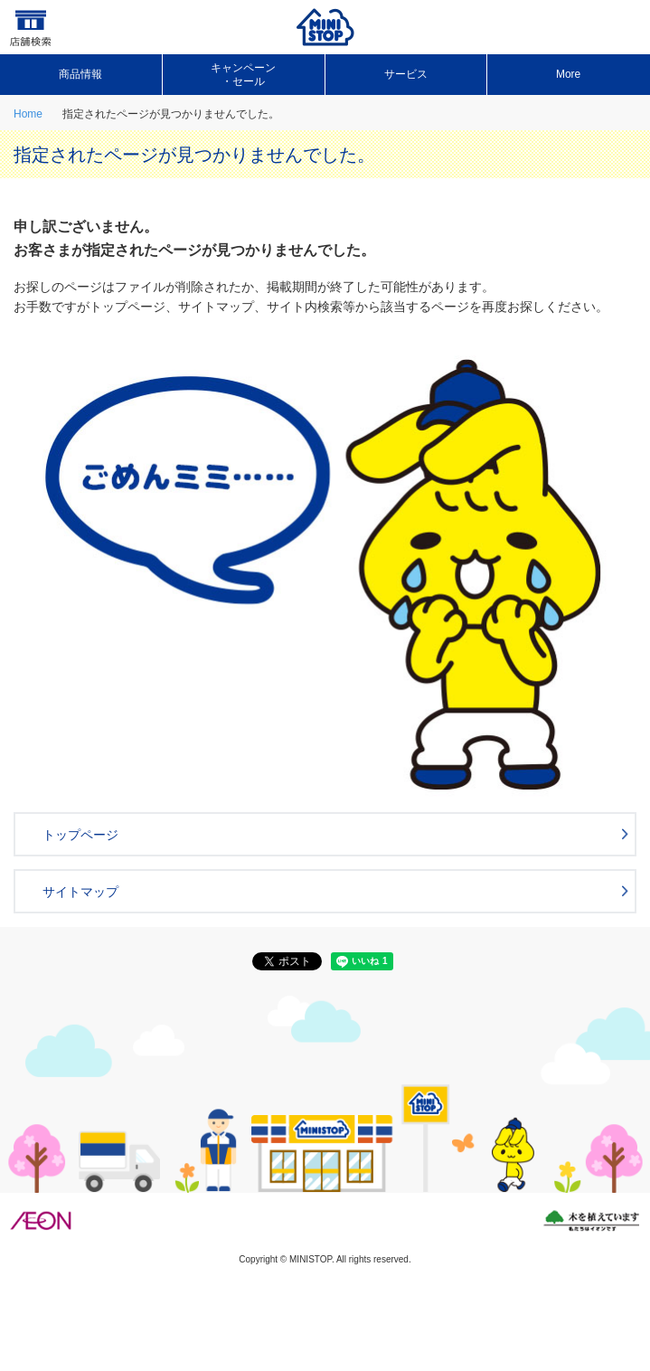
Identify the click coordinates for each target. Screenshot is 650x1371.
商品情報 (80, 74)
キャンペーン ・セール (243, 74)
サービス (406, 74)
